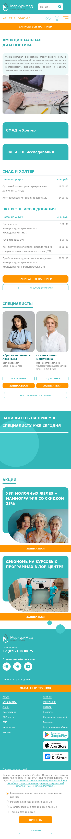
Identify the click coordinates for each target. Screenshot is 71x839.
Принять (35, 819)
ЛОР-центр (8, 717)
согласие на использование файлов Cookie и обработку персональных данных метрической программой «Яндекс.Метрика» (37, 783)
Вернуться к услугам (40, 287)
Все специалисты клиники (36, 395)
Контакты (48, 712)
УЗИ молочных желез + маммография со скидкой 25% (35, 498)
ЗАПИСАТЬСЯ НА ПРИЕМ (35, 278)
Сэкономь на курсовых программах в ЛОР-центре (35, 564)
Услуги (6, 696)
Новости (47, 707)
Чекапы (7, 732)
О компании (49, 702)
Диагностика (9, 712)
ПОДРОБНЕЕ (18, 378)
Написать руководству (16, 679)
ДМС (5, 722)
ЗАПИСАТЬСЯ (35, 548)
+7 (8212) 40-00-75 (16, 18)
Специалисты (10, 702)
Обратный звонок (35, 688)
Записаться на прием (35, 26)
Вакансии (48, 722)
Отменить (35, 830)
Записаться (18, 385)
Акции (6, 707)
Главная (47, 696)
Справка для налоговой (55, 717)
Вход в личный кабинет (55, 727)
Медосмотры (9, 727)
